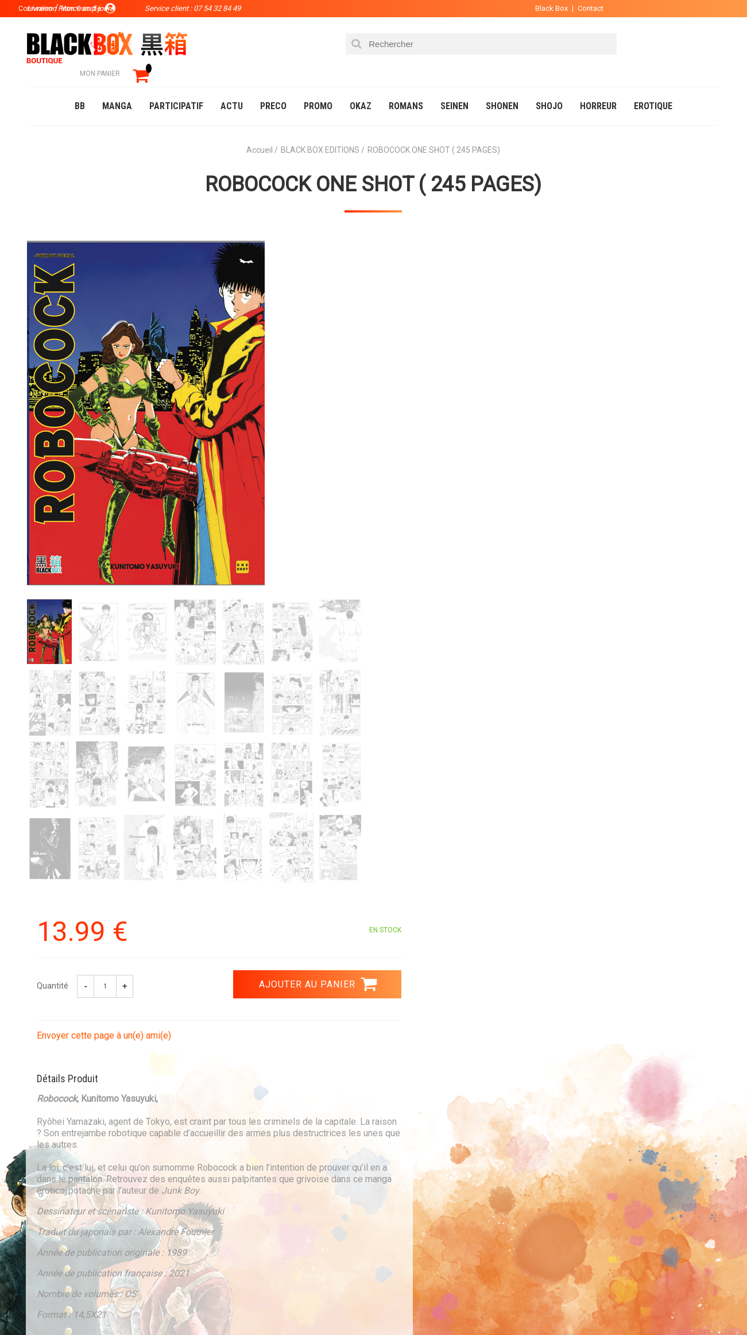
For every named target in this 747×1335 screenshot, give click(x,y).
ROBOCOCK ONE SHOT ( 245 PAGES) (374, 167)
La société (268, 1154)
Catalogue (52, 1302)
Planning (266, 1209)
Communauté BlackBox (199, 1302)
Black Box (534, 8)
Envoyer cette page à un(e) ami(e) (452, 366)
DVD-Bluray (112, 1302)
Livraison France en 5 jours (621, 1054)
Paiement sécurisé (267, 1047)
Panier (392, 1154)
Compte (394, 1172)
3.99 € (60, 1057)
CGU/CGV (396, 1209)
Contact (573, 8)
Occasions (284, 1302)
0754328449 (419, 1047)
